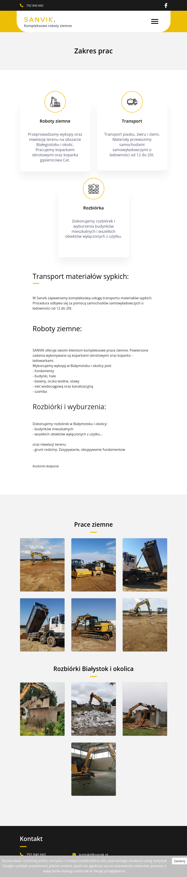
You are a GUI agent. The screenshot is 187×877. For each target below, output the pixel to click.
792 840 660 (35, 5)
